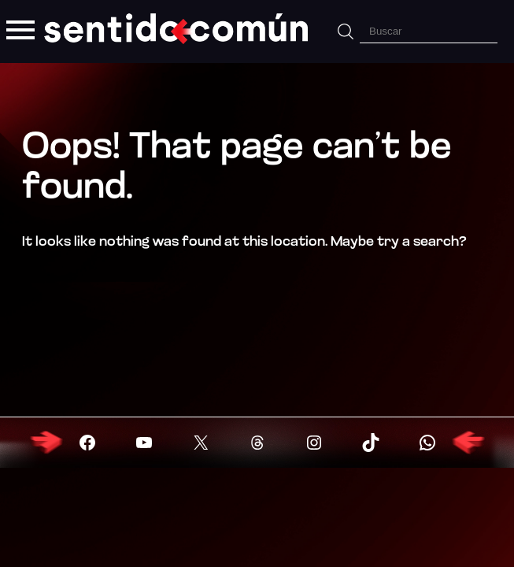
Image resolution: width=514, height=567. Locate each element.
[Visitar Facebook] (87, 442)
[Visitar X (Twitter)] (200, 442)
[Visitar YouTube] (144, 442)
